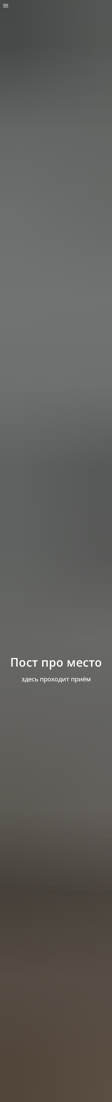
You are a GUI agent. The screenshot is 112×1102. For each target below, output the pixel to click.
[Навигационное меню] (5, 5)
